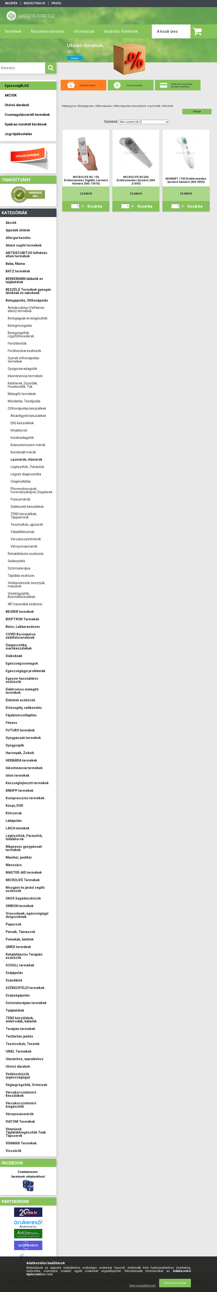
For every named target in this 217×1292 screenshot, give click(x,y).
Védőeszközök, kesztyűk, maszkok (26, 584)
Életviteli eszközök (20, 700)
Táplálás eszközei (21, 575)
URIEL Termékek (19, 1051)
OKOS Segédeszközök (23, 898)
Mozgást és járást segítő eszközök (25, 889)
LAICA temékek (17, 828)
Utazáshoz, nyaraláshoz (24, 1059)
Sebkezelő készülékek (27, 507)
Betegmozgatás (20, 325)
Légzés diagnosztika (26, 474)
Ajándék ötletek (18, 230)
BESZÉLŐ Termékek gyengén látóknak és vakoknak (28, 291)
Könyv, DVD (14, 806)
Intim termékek (17, 775)
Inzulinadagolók (22, 438)
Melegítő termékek (22, 394)
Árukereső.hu (28, 1226)
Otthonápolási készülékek (27, 408)
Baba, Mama (15, 264)
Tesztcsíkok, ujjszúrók (27, 524)
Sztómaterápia (19, 568)
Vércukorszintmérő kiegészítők (21, 1104)
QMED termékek (18, 947)
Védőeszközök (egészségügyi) (18, 1075)
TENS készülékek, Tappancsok (24, 515)
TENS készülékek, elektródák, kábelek (21, 1019)
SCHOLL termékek (20, 965)
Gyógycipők (15, 745)
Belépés (11, 3)
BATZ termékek (18, 271)
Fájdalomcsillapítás (21, 715)
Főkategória (69, 106)
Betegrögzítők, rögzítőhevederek (21, 334)
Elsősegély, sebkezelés (24, 708)
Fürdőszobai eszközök (24, 351)
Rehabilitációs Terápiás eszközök (24, 956)
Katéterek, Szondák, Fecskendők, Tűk (23, 384)
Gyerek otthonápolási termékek (23, 359)
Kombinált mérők (23, 452)
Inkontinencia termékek (25, 376)
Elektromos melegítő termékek (22, 690)
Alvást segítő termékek (24, 245)
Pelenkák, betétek (20, 939)
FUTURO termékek (20, 730)
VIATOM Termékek (20, 1121)
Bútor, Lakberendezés (23, 627)
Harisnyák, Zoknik (20, 753)
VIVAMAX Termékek (21, 1143)
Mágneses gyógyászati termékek (24, 848)
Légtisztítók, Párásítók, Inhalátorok (24, 837)
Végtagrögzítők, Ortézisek (26, 1085)
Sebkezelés (16, 561)
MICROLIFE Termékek (23, 880)
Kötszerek (14, 813)
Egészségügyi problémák (25, 671)
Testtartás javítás (19, 1036)
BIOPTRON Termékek (22, 619)
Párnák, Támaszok (20, 932)
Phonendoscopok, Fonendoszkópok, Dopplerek (31, 490)
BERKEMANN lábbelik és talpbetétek (24, 280)
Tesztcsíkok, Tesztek (22, 1044)
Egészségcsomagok (22, 663)
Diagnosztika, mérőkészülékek (19, 646)
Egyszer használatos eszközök (22, 680)
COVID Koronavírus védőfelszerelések (21, 635)
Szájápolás (14, 973)
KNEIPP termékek (19, 790)
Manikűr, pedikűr (19, 857)
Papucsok (13, 924)
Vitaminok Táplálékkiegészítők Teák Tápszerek (26, 1132)
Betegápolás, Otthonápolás (27, 300)
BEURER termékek (20, 612)
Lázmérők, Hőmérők (26, 459)
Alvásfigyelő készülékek (28, 416)
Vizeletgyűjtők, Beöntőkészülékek (21, 595)
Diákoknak (14, 656)
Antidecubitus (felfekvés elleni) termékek (26, 309)
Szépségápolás (18, 995)
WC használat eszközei (25, 604)
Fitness (11, 723)
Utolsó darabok (18, 1066)
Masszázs (14, 865)
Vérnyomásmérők (24, 546)
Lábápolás (14, 821)
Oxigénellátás (21, 481)
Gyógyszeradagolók (22, 369)
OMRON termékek (20, 906)
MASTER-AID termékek (24, 872)
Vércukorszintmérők (26, 539)
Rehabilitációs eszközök (25, 554)
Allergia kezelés (18, 238)
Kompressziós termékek (25, 798)
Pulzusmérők (20, 499)
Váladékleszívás (23, 532)
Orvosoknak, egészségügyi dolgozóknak (27, 915)
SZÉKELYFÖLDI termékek (25, 988)
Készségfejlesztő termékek (27, 783)
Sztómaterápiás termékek (26, 1003)
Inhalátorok (19, 430)
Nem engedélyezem (143, 1285)
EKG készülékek (22, 423)
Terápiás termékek (20, 1029)
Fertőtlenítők (17, 343)
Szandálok (14, 980)
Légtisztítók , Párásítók (27, 467)
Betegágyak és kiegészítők (27, 318)
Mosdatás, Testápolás (24, 401)
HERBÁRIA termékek (21, 760)
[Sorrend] (144, 122)
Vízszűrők (13, 1151)
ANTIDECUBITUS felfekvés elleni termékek (26, 254)
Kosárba (94, 206)
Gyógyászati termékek (23, 738)
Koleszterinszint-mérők (28, 445)
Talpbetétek (15, 1010)
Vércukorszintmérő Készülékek (21, 1094)
